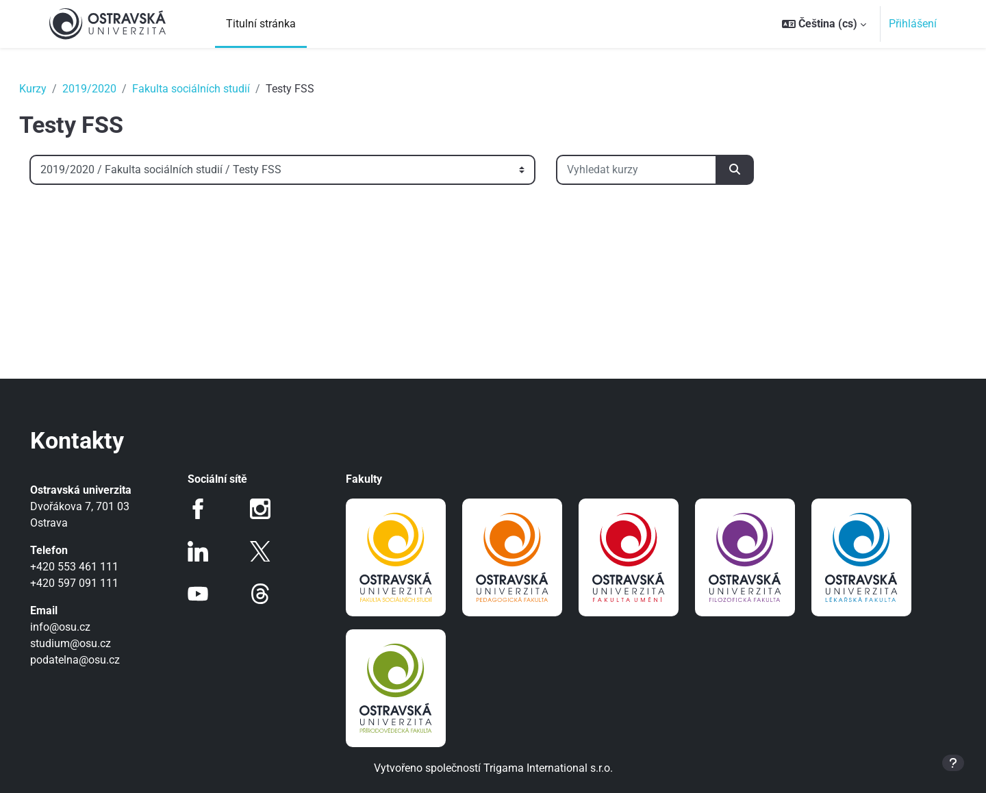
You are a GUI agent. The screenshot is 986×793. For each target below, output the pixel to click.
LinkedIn (211, 551)
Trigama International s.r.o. (548, 768)
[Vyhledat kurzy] (655, 170)
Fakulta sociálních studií (210, 88)
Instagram (266, 509)
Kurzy (52, 88)
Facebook (211, 509)
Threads (266, 593)
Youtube (211, 593)
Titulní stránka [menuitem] (261, 23)
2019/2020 (108, 88)
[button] (824, 24)
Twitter (266, 551)
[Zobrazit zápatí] (953, 763)
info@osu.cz (79, 626)
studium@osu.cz (89, 643)
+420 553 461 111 (93, 566)
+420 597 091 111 (93, 583)
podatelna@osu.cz (94, 659)
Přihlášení (913, 23)
